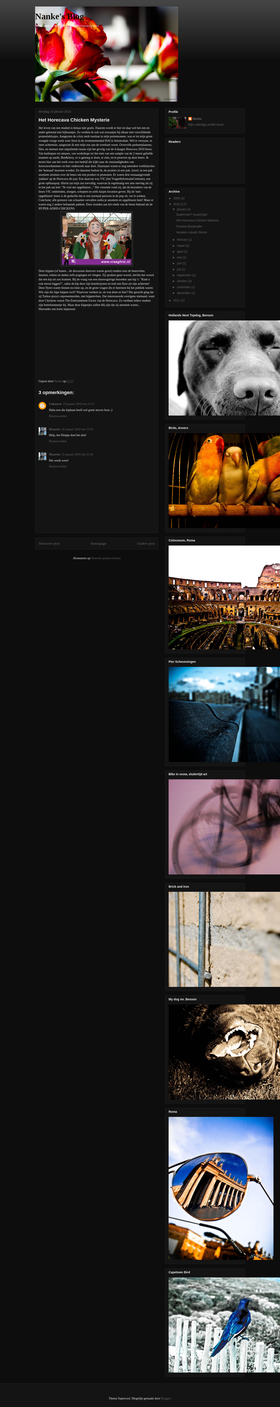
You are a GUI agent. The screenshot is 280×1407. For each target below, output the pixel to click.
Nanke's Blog (59, 16)
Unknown (55, 404)
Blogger (166, 1398)
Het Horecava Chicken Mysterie (197, 220)
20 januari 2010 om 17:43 (77, 429)
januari (182, 209)
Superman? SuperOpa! (191, 214)
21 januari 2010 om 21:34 (77, 454)
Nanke (197, 118)
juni (179, 263)
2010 (177, 204)
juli (179, 269)
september (184, 275)
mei (179, 257)
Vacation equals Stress (191, 232)
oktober (182, 281)
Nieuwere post (49, 543)
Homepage (98, 543)
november (184, 287)
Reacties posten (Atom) (106, 558)
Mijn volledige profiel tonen (206, 124)
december (184, 293)
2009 (177, 198)
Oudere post (146, 543)
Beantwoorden (58, 416)
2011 (177, 300)
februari (182, 239)
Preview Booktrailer (189, 226)
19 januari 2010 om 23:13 (78, 404)
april (180, 251)
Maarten (54, 429)
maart (181, 245)
